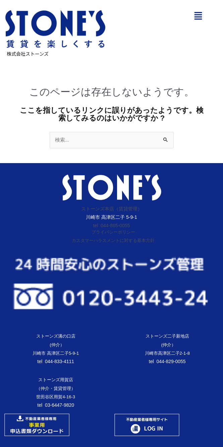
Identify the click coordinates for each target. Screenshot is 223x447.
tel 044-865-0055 (111, 225)
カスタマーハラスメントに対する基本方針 (113, 240)
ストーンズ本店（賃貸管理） (111, 208)
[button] (197, 16)
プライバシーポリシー (113, 232)
